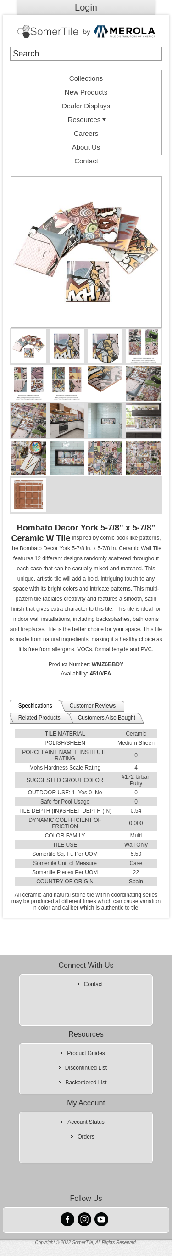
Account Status (86, 1122)
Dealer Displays (86, 106)
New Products (86, 92)
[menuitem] (86, 77)
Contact (86, 161)
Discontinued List (86, 1068)
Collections (86, 78)
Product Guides (86, 1053)
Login (86, 7)
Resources (88, 119)
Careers (86, 133)
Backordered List (85, 1082)
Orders (86, 1136)
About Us (86, 147)
